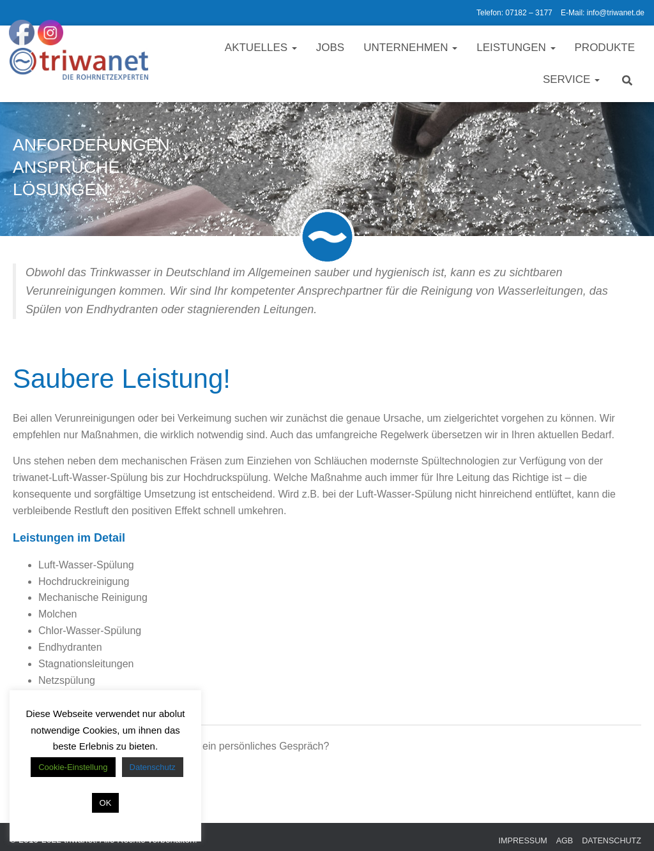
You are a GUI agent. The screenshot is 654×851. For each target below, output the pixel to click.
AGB (565, 840)
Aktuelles (261, 47)
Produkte (605, 47)
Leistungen (515, 47)
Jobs (330, 47)
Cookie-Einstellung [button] (72, 767)
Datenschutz (611, 840)
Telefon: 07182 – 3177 (514, 12)
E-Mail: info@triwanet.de (602, 12)
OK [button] (106, 803)
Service (571, 79)
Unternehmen (410, 47)
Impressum (523, 840)
